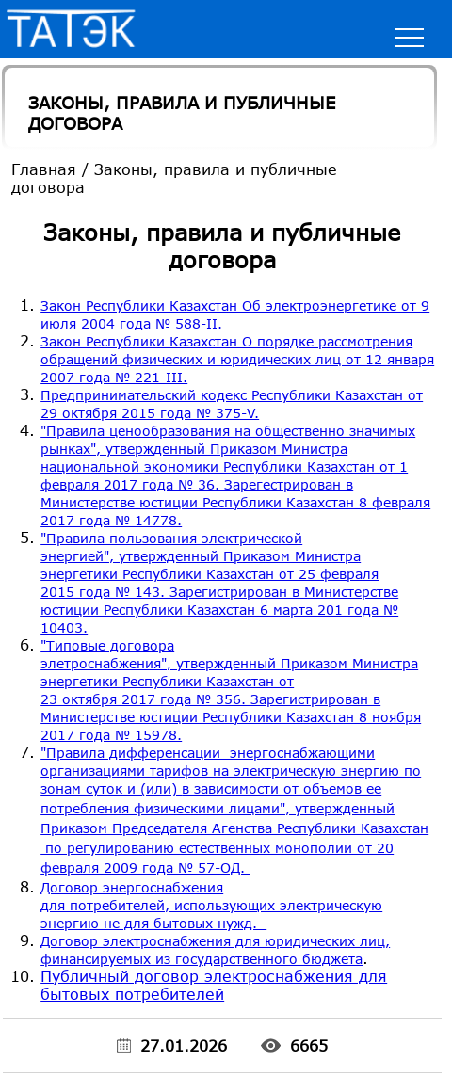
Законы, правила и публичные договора (181, 113)
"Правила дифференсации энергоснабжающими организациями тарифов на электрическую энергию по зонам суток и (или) (234, 810)
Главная (43, 169)
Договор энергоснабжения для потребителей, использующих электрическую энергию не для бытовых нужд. (211, 905)
